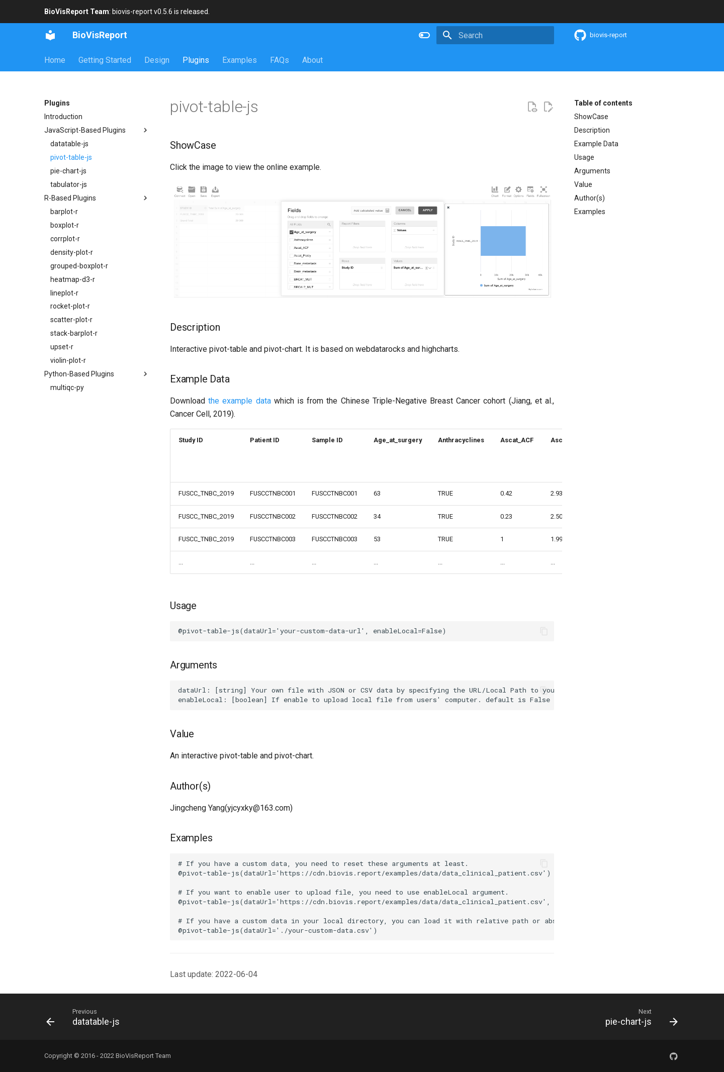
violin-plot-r (68, 360)
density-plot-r (71, 252)
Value (583, 184)
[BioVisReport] (50, 35)
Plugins (196, 60)
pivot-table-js (71, 157)
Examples (239, 60)
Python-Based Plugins (97, 373)
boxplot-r (64, 225)
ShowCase (591, 117)
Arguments (592, 171)
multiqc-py (67, 387)
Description (592, 130)
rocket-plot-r (70, 306)
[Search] (495, 35)
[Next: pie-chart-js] (638, 1017)
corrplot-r (65, 239)
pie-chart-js (68, 171)
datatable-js (69, 144)
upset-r (61, 347)
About (312, 60)
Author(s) (589, 198)
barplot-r (64, 212)
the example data (239, 401)
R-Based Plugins (97, 198)
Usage (584, 157)
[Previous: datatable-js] (86, 1017)
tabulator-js (68, 184)
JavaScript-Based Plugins (97, 130)
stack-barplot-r (74, 333)
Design (156, 60)
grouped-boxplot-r (79, 266)
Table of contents (603, 103)
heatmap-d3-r (72, 279)
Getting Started (104, 60)
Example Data (596, 144)
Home (54, 60)
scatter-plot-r (71, 320)
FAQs (279, 60)
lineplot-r (64, 293)
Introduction (63, 117)
